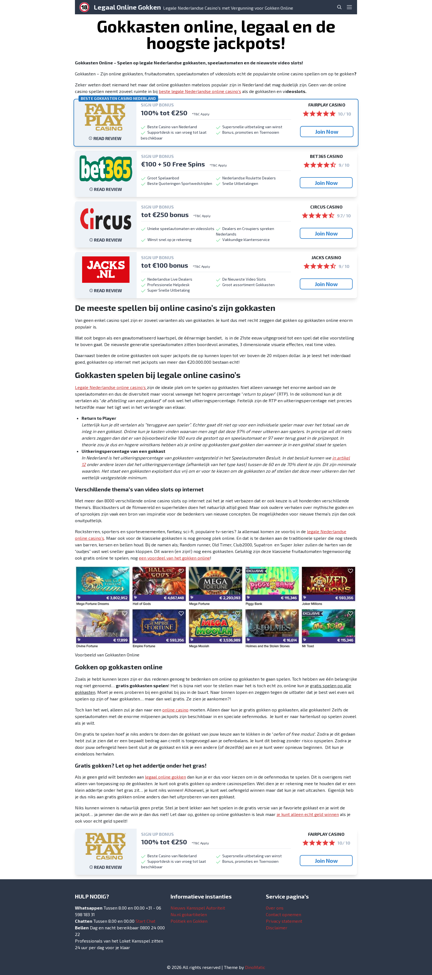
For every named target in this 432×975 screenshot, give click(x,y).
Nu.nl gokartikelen (189, 914)
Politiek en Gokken (189, 921)
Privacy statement (284, 921)
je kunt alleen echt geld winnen (308, 814)
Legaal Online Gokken (127, 7)
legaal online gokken (165, 776)
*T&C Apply (200, 114)
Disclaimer (276, 927)
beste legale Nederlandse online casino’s (200, 91)
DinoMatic (255, 967)
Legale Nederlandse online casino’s (111, 387)
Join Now (326, 131)
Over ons (275, 907)
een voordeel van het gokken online (174, 557)
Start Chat (145, 921)
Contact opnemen (283, 914)
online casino (175, 709)
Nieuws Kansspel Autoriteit (198, 907)
